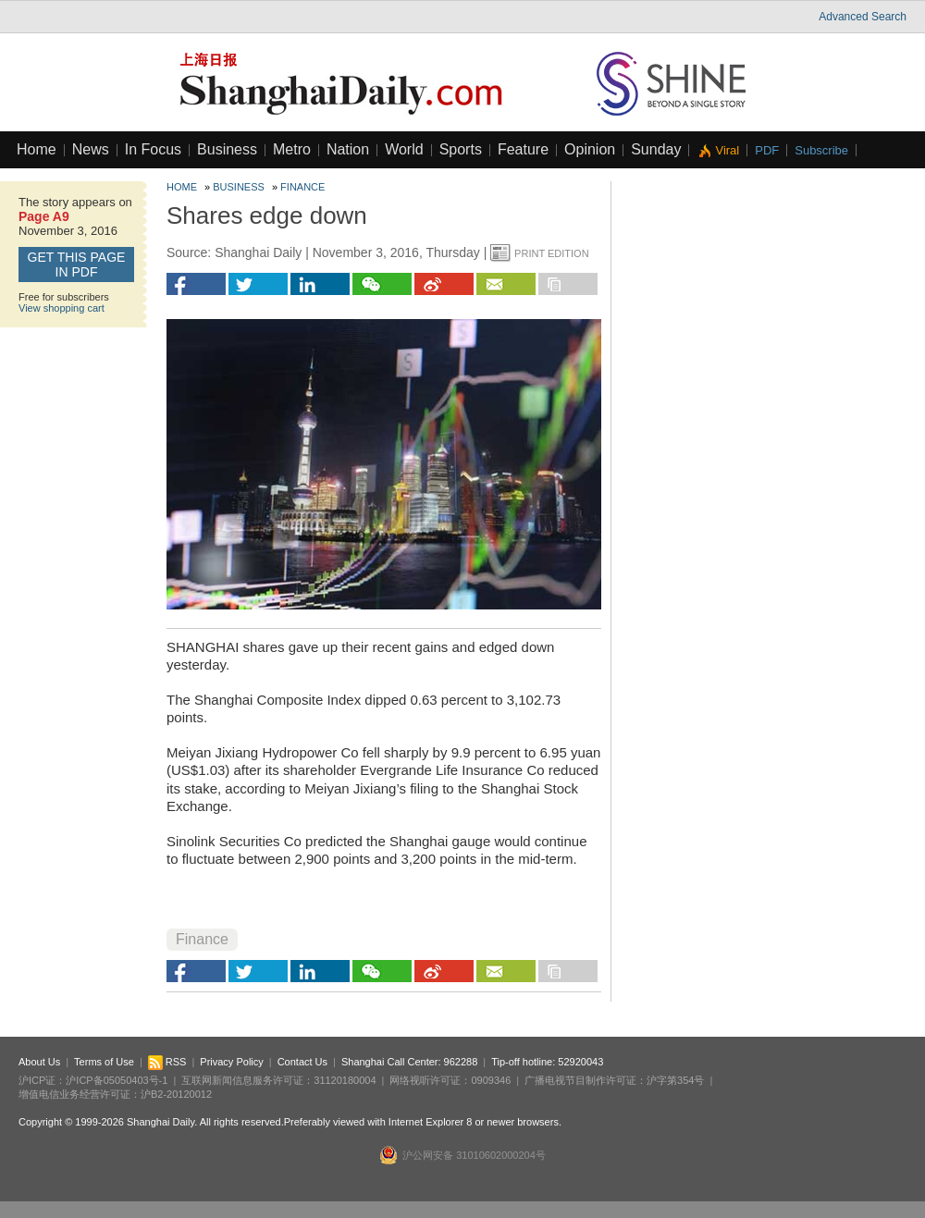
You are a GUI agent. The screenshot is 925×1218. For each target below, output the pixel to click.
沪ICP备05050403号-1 (116, 1080)
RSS (167, 1061)
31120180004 (345, 1080)
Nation (348, 149)
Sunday (656, 149)
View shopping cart (61, 308)
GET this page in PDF (77, 264)
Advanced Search (862, 16)
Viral (727, 150)
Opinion (589, 149)
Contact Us (302, 1061)
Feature (523, 149)
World (404, 149)
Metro (292, 149)
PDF (767, 150)
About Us (39, 1061)
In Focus (153, 149)
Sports (460, 149)
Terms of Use (104, 1061)
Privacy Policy (231, 1061)
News (90, 149)
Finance (302, 186)
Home (36, 149)
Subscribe (821, 150)
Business (227, 149)
